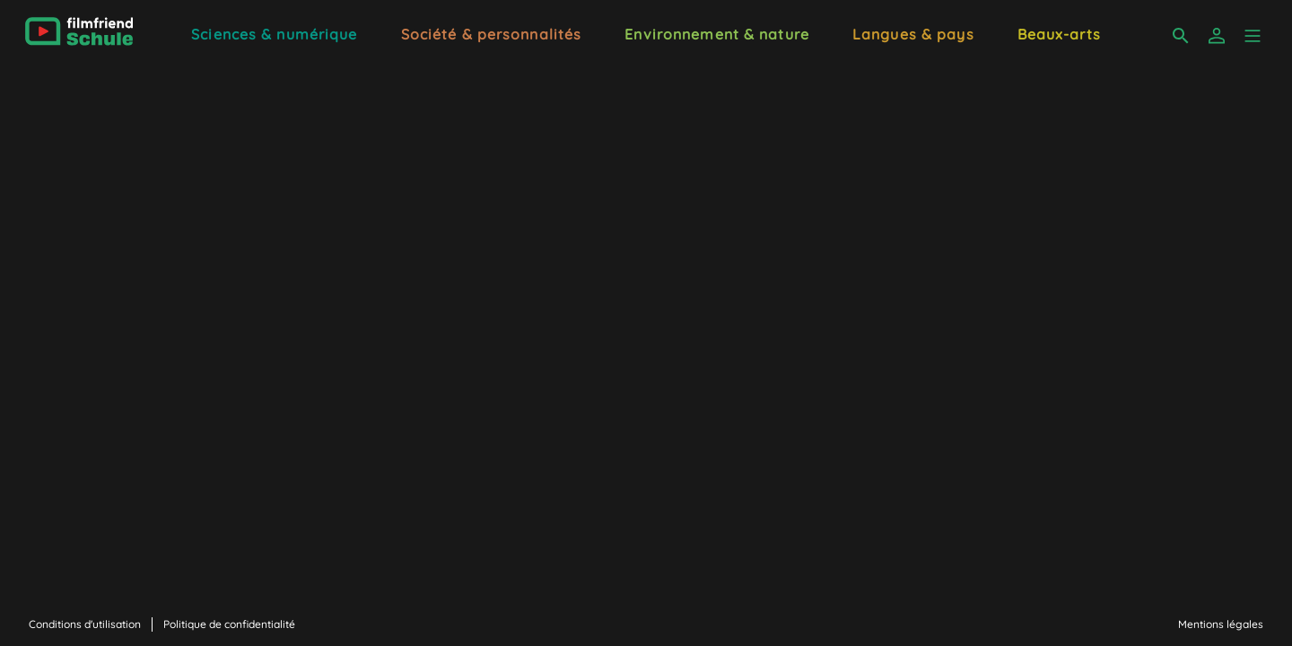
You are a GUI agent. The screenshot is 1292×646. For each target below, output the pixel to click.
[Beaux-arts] (1059, 32)
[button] (1252, 36)
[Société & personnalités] (492, 32)
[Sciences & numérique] (274, 32)
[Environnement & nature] (717, 32)
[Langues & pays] (913, 32)
